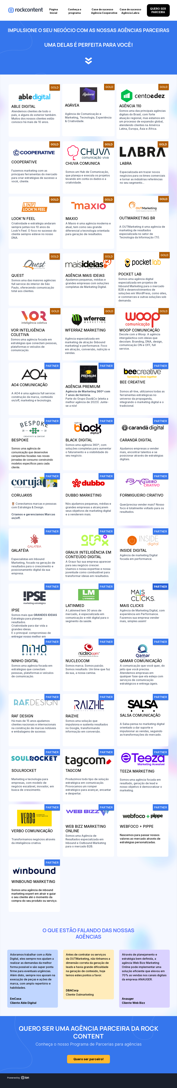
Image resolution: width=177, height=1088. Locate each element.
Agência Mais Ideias (86, 275)
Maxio (72, 218)
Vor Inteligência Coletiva (28, 332)
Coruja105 (21, 495)
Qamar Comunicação (141, 661)
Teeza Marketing (137, 771)
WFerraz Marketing (85, 330)
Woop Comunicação (139, 330)
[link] (34, 110)
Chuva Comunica (83, 163)
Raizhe (72, 716)
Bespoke (20, 440)
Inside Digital (133, 550)
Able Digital (23, 106)
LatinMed (75, 606)
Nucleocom (78, 661)
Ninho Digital (24, 661)
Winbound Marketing (33, 881)
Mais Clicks (131, 606)
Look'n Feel (23, 218)
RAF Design (22, 716)
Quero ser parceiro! (85, 1059)
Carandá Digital (136, 440)
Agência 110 (130, 106)
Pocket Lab (129, 274)
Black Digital (79, 440)
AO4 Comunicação (29, 385)
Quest (17, 275)
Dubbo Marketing (83, 495)
